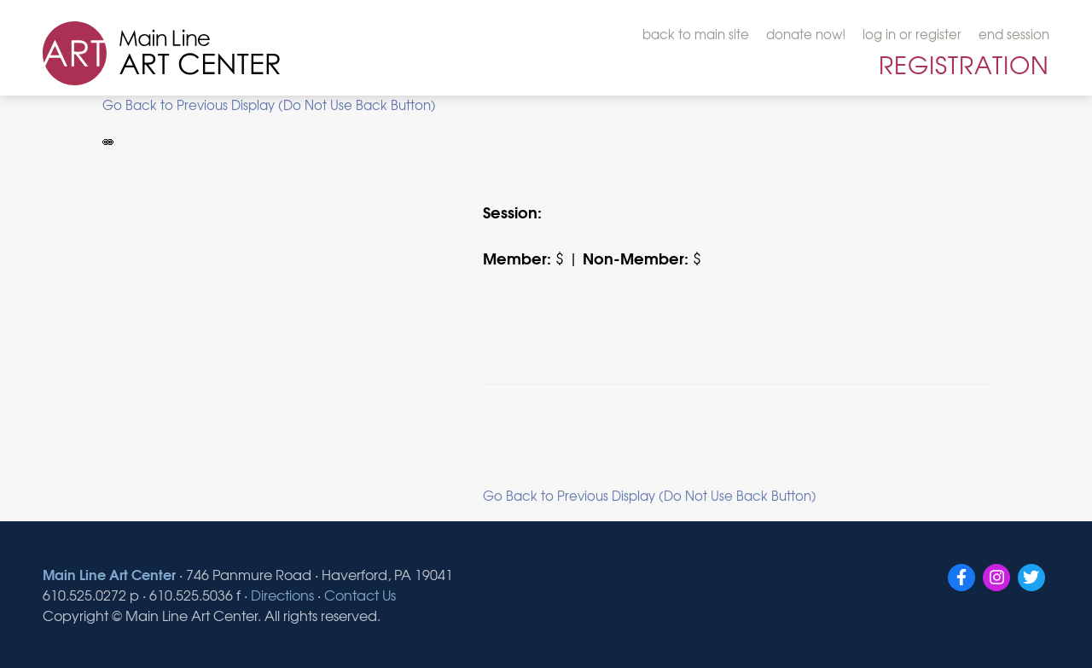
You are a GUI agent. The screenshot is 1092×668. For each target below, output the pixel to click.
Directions (282, 594)
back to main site (695, 34)
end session (1014, 34)
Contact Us (360, 594)
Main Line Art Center (109, 573)
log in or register (912, 34)
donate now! (805, 34)
